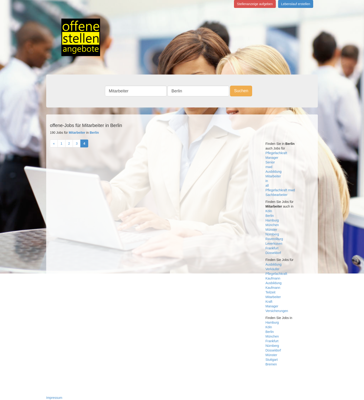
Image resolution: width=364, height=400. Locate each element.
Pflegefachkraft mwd (280, 190)
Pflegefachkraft (276, 153)
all (267, 185)
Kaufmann (273, 278)
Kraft (269, 301)
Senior (270, 162)
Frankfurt (272, 248)
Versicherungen (277, 311)
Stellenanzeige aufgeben (255, 4)
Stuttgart (272, 359)
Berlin (270, 216)
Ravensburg (274, 239)
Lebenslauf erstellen (295, 4)
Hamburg (272, 220)
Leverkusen (274, 243)
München (272, 225)
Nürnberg (272, 234)
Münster (271, 229)
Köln (269, 211)
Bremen (271, 364)
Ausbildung (274, 171)
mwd (269, 167)
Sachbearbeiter (277, 195)
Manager (272, 157)
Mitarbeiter (273, 176)
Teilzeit (271, 292)
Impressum (54, 398)
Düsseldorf (273, 253)
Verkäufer (273, 269)
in (267, 181)
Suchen (241, 90)
